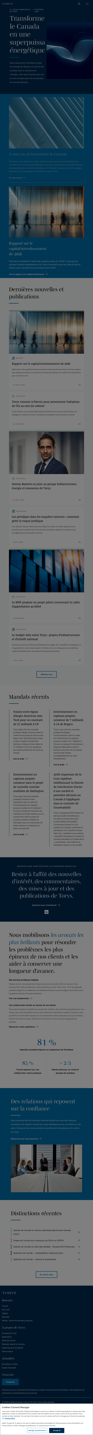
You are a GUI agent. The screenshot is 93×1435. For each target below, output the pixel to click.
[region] (46, 1419)
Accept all (56, 1430)
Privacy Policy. (10, 1418)
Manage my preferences (37, 1430)
